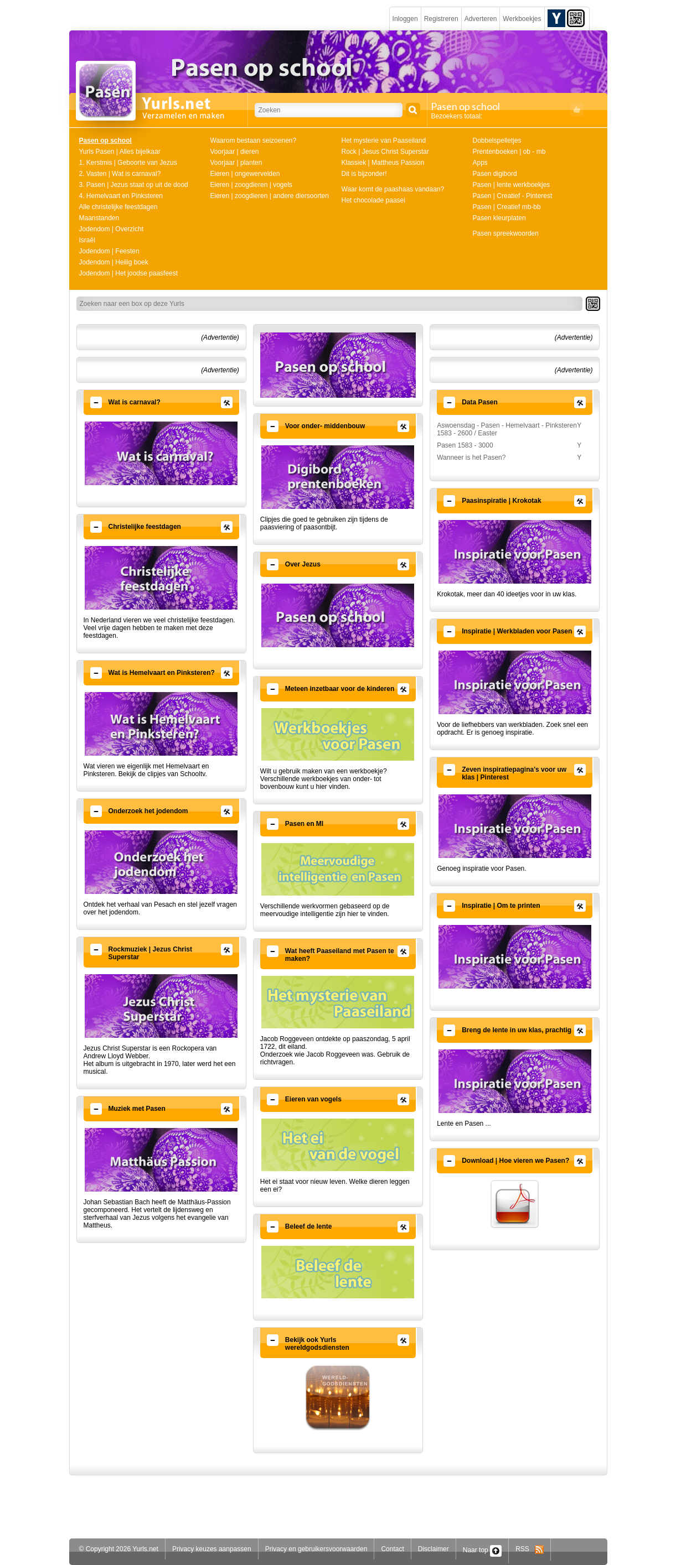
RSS (529, 1549)
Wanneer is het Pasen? (471, 457)
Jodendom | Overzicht (111, 229)
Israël (87, 240)
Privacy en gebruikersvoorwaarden (316, 1549)
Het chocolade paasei (373, 200)
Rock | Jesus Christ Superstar (386, 151)
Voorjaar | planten (236, 163)
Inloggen (405, 19)
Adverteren (481, 19)
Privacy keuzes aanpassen (211, 1549)
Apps (480, 163)
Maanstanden (99, 218)
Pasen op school (105, 140)
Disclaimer (433, 1549)
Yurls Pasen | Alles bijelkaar (120, 151)
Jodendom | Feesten (109, 251)
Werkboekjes (522, 19)
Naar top (482, 1550)
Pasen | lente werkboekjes (511, 185)
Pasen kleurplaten (499, 218)
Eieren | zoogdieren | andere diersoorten (269, 196)
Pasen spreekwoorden (506, 233)
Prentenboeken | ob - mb (509, 151)
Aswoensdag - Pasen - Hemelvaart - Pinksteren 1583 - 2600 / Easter (507, 429)
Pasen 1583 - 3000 (465, 445)
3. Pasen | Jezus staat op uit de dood (133, 185)
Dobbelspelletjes (497, 140)
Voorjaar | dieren (234, 151)
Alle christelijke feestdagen (118, 207)
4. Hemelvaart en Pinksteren (121, 196)
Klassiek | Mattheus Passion (383, 163)
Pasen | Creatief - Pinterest (513, 196)
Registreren (441, 19)
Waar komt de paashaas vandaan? (393, 189)
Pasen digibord (495, 174)
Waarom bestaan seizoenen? (253, 140)
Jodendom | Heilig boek (113, 262)
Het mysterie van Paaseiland (384, 140)
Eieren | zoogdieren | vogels (251, 185)
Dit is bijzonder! (364, 174)
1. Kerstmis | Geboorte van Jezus (128, 163)
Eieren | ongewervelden (245, 174)
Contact (392, 1549)
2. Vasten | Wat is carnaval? (120, 174)
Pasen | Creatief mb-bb (507, 207)
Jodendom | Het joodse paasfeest (128, 273)
